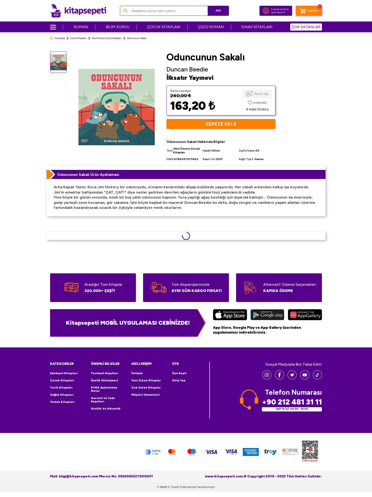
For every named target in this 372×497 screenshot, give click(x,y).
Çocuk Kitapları (78, 38)
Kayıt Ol (281, 12)
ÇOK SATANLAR (306, 27)
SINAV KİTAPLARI (257, 27)
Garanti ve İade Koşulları (103, 399)
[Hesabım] (266, 11)
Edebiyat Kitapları (64, 373)
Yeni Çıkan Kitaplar (146, 380)
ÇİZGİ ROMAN (211, 27)
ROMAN (81, 27)
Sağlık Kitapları (62, 394)
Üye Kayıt (179, 373)
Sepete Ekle (221, 124)
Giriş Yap (179, 380)
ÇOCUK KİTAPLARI (164, 27)
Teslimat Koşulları (104, 373)
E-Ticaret (173, 487)
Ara (218, 10)
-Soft (162, 487)
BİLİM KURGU (117, 27)
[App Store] (230, 315)
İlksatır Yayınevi (189, 77)
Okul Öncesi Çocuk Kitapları (107, 38)
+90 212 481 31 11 (292, 402)
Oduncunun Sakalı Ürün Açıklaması (88, 174)
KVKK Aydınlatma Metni (104, 389)
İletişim (137, 373)
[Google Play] (267, 315)
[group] (116, 106)
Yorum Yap (261, 94)
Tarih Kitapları (61, 387)
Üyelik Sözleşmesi (104, 380)
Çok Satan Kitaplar (146, 387)
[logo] (78, 11)
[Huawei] (305, 315)
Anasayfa (57, 38)
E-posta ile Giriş (280, 9)
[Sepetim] (308, 11)
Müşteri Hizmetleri (145, 394)
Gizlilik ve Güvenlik (106, 408)
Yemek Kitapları (62, 402)
